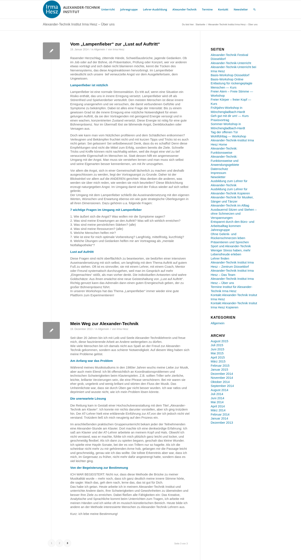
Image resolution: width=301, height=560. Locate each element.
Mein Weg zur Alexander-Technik (104, 323)
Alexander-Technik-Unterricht (231, 63)
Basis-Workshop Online (227, 79)
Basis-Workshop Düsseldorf (230, 75)
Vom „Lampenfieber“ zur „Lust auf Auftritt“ (115, 44)
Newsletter (218, 177)
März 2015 (218, 361)
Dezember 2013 (222, 422)
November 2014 (222, 377)
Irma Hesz (118, 49)
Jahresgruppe (220, 230)
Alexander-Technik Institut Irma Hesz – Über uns (79, 24)
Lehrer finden (220, 258)
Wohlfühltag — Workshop (228, 136)
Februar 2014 (220, 414)
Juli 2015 (217, 345)
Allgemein (99, 49)
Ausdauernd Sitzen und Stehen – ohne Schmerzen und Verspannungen (234, 213)
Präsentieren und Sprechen (230, 242)
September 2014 (222, 386)
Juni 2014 (217, 398)
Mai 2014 (217, 402)
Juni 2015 (217, 349)
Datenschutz (219, 169)
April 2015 (218, 357)
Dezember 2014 (222, 373)
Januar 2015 (219, 369)
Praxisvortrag (220, 120)
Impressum (218, 173)
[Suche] (254, 9)
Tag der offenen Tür (224, 132)
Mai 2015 (217, 353)
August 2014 (219, 390)
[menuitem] (107, 9)
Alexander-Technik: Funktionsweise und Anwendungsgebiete (225, 160)
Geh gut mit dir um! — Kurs (230, 116)
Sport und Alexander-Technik (231, 246)
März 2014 (218, 410)
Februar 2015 (220, 365)
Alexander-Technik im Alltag (230, 205)
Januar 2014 (219, 418)
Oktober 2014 (220, 382)
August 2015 (219, 341)
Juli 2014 (217, 394)
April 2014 (218, 406)
